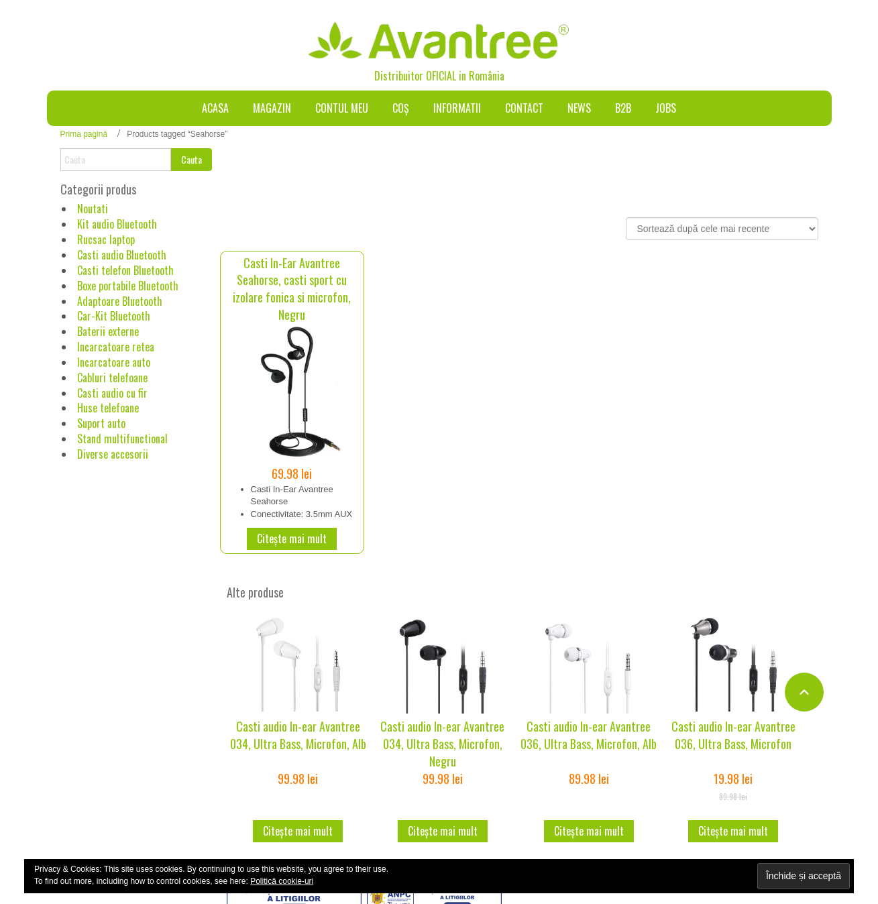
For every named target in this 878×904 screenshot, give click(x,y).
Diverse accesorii (112, 454)
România (486, 76)
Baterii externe (108, 331)
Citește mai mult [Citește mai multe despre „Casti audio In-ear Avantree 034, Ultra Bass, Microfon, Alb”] (298, 831)
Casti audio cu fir (112, 393)
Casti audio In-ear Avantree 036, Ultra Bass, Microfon (733, 735)
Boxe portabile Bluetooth (127, 286)
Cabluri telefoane (112, 378)
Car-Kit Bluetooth (113, 316)
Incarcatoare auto (113, 362)
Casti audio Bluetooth (121, 255)
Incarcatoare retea (115, 347)
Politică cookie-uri (281, 881)
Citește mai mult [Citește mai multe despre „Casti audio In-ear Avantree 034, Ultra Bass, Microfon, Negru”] (443, 831)
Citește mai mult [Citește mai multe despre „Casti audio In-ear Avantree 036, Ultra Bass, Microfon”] (733, 831)
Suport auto (101, 423)
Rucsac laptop (106, 239)
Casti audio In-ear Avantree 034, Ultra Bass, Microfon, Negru (442, 743)
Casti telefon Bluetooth (125, 270)
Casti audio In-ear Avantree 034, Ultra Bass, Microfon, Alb (298, 735)
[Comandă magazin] (722, 228)
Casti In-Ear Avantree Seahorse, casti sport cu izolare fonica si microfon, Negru (292, 288)
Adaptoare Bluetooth (119, 301)
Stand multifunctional (122, 439)
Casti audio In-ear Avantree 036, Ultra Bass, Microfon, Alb (588, 735)
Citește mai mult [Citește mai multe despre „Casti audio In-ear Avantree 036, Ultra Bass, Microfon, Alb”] (589, 831)
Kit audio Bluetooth (117, 224)
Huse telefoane (108, 408)
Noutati (92, 209)
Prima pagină (84, 134)
